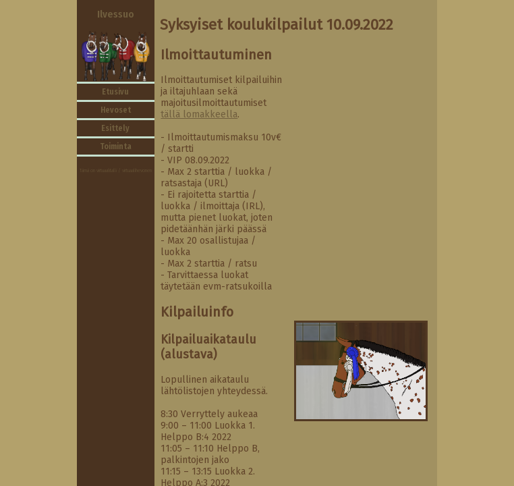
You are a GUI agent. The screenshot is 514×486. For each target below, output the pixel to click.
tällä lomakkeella (199, 114)
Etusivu (115, 92)
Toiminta (116, 146)
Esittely (115, 128)
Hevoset (116, 110)
